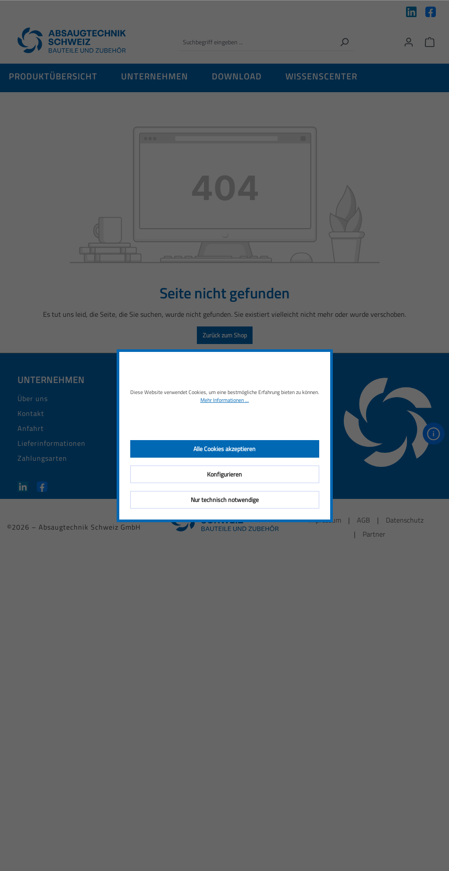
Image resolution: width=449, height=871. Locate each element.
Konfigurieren (224, 474)
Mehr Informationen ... (224, 400)
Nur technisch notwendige (225, 499)
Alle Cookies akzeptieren (224, 448)
